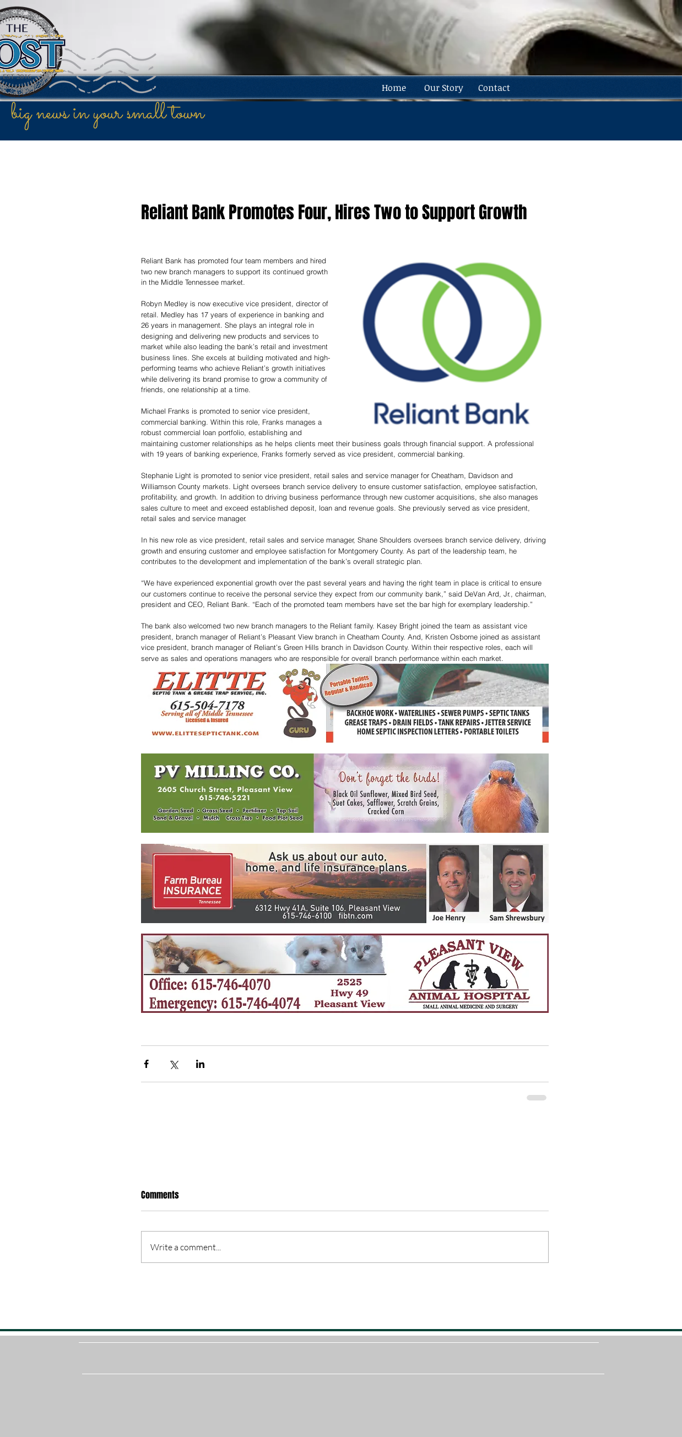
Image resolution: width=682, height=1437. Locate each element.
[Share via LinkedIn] (200, 1064)
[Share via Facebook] (146, 1064)
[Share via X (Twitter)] (173, 1064)
